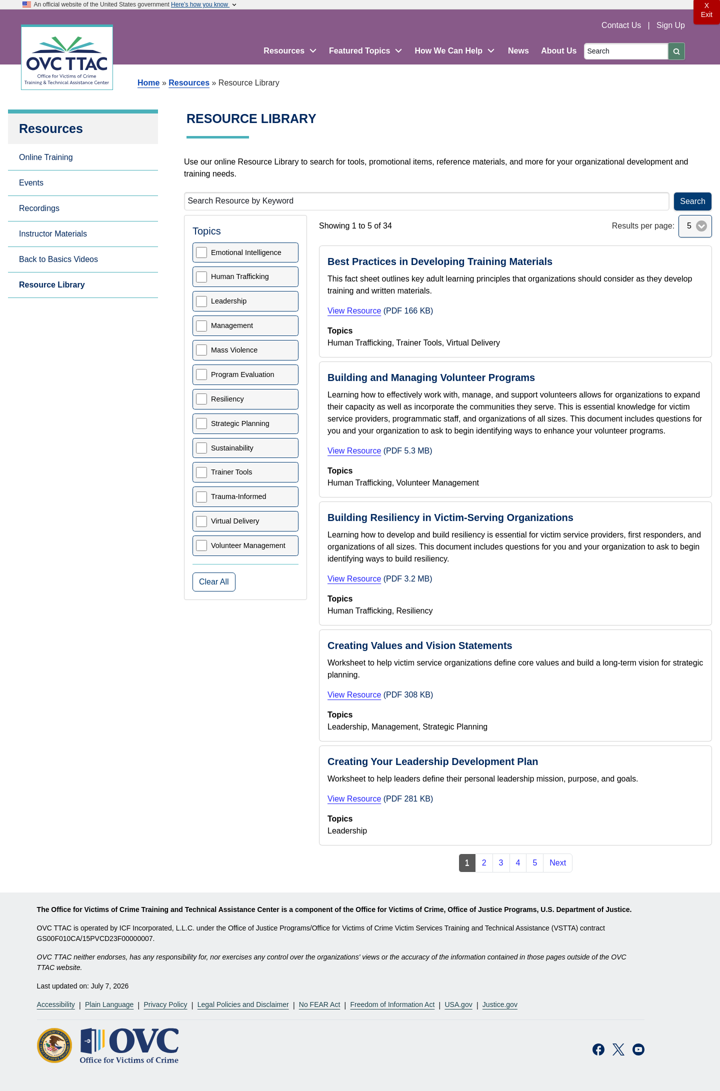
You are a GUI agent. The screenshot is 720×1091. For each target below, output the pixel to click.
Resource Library (52, 284)
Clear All (214, 582)
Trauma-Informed (238, 496)
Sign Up (670, 25)
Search (693, 201)
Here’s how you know (204, 4)
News (518, 50)
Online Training (46, 157)
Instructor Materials (53, 234)
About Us (558, 50)
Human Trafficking (240, 276)
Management (232, 326)
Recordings (39, 208)
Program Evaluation (242, 374)
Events (31, 182)
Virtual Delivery (235, 521)
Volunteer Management (248, 546)
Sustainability (232, 448)
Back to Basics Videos (58, 259)
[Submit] (676, 51)
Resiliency (227, 399)
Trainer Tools (231, 472)
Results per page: (643, 226)
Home (149, 82)
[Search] (626, 51)
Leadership (228, 301)
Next (558, 862)
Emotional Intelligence (246, 252)
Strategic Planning (240, 424)
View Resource (354, 310)
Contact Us (623, 25)
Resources (189, 82)
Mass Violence (234, 350)
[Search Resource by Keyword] (426, 201)
